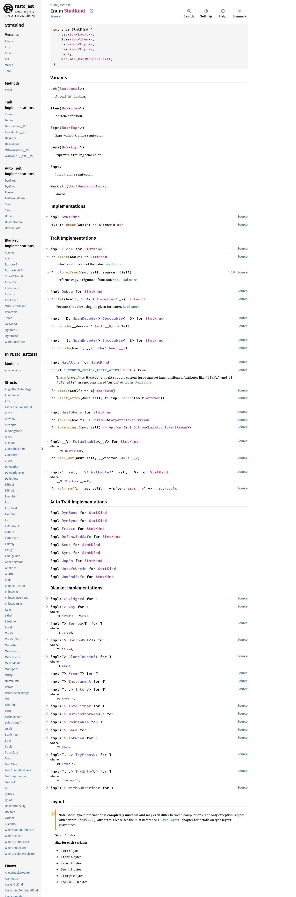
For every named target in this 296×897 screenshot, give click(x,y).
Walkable (100, 472)
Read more (113, 264)
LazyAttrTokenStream (128, 420)
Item (84, 39)
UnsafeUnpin (74, 568)
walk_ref (66, 488)
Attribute (104, 390)
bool (127, 370)
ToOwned (76, 738)
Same (72, 730)
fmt (61, 299)
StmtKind (71, 217)
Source (55, 16)
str (120, 225)
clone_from (68, 272)
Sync (66, 552)
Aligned (76, 598)
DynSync (69, 520)
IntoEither (79, 706)
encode (64, 348)
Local (83, 34)
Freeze (68, 528)
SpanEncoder (85, 340)
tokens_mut (68, 427)
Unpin (67, 560)
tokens (64, 420)
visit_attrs (69, 398)
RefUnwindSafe (76, 536)
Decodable (112, 318)
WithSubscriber (84, 788)
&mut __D (103, 326)
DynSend (69, 512)
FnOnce (127, 398)
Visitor (71, 481)
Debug (67, 291)
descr (71, 225)
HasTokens (72, 412)
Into (79, 689)
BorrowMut (78, 640)
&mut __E (117, 348)
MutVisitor (73, 451)
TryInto (83, 771)
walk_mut (66, 458)
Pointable (78, 722)
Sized (84, 616)
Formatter (106, 299)
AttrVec (153, 398)
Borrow (75, 623)
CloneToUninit (83, 656)
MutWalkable (85, 441)
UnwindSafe (73, 576)
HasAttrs (71, 362)
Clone (67, 249)
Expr (84, 44)
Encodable (112, 340)
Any (71, 606)
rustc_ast (24, 6)
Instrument (79, 681)
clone (63, 257)
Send (66, 544)
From (72, 673)
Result (140, 299)
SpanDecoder (85, 318)
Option (98, 420)
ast (68, 5)
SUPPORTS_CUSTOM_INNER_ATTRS (91, 370)
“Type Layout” (170, 820)
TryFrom (83, 754)
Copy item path (91, 10)
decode (64, 326)
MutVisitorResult (86, 714)
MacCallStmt (97, 59)
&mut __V (129, 458)
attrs (63, 390)
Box (73, 34)
